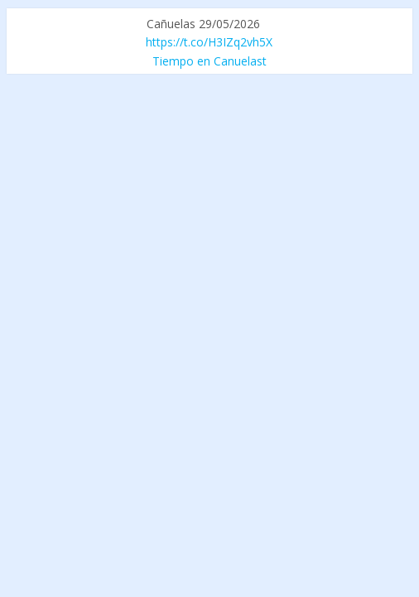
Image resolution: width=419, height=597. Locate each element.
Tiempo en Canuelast (209, 61)
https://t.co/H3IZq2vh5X (209, 42)
